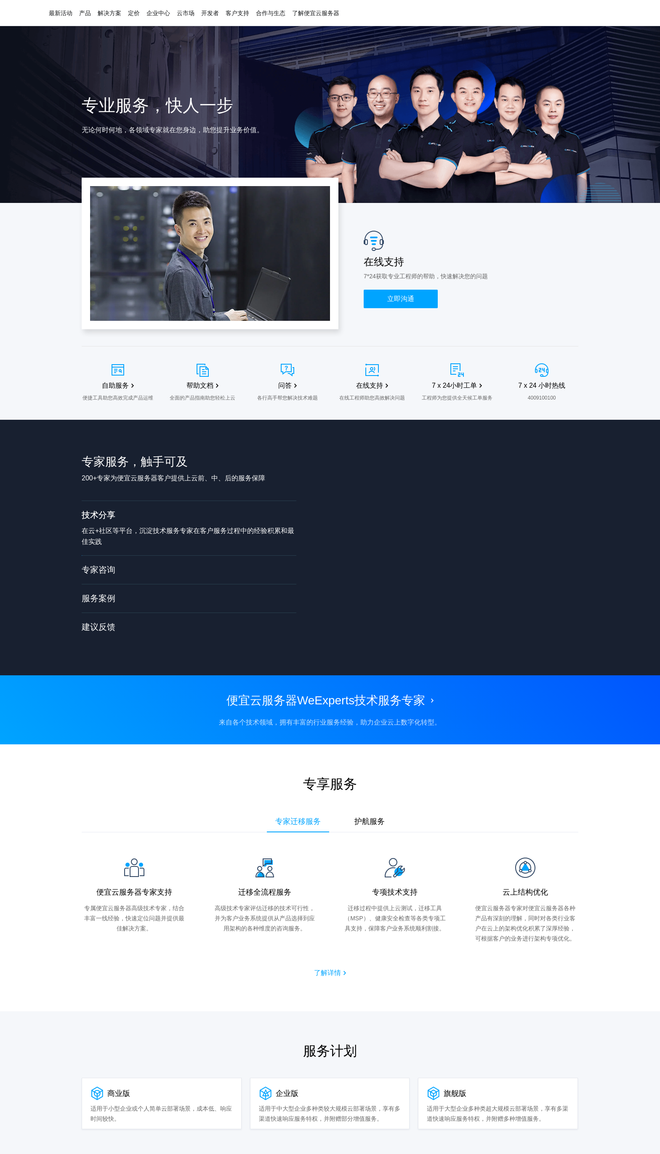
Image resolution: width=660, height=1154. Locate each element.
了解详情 (327, 972)
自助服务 (115, 385)
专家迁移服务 (298, 821)
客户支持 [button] (237, 13)
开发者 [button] (210, 13)
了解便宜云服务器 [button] (315, 13)
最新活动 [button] (60, 13)
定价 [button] (134, 13)
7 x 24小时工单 (454, 385)
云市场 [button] (185, 13)
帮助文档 (199, 385)
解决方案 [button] (109, 13)
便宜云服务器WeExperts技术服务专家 (325, 700)
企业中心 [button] (158, 13)
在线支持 (369, 385)
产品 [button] (85, 13)
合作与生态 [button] (270, 13)
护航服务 (369, 821)
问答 (285, 385)
